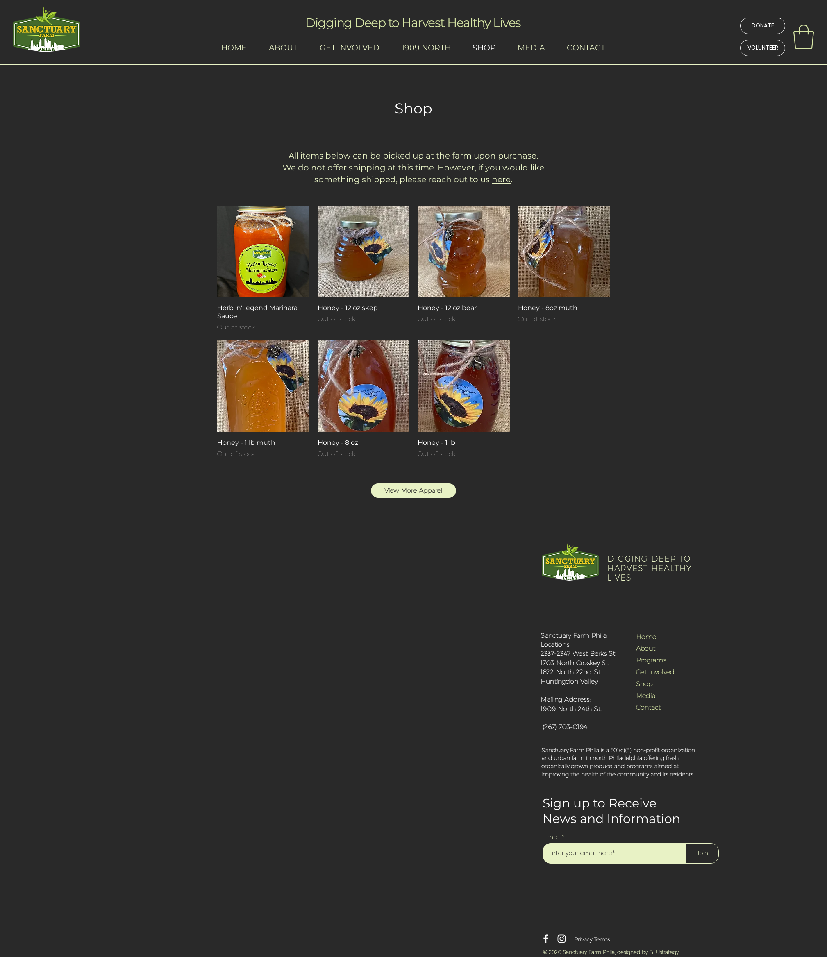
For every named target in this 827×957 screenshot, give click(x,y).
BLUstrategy (664, 952)
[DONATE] (762, 26)
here (501, 179)
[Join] (702, 853)
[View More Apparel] (413, 490)
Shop (644, 683)
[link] (803, 37)
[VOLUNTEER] (762, 48)
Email (552, 837)
